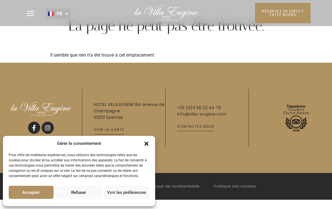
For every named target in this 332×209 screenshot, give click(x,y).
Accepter (31, 192)
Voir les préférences (126, 192)
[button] (146, 143)
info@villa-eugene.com (202, 114)
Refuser (78, 192)
